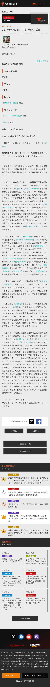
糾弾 (15, 307)
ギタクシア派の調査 (12, 115)
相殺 (17, 188)
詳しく (30, 681)
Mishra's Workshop (25, 239)
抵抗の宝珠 (41, 271)
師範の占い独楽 (10, 102)
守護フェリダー (23, 339)
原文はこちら (42, 61)
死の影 (18, 304)
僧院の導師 (27, 236)
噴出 (6, 122)
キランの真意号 (27, 342)
